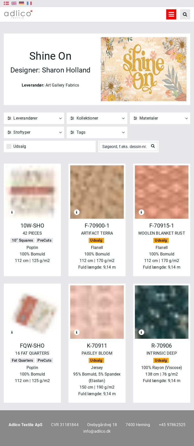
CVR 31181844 (64, 424)
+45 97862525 (172, 424)
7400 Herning (138, 424)
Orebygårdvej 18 (102, 424)
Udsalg (19, 146)
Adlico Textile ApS (26, 424)
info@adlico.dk (97, 431)
